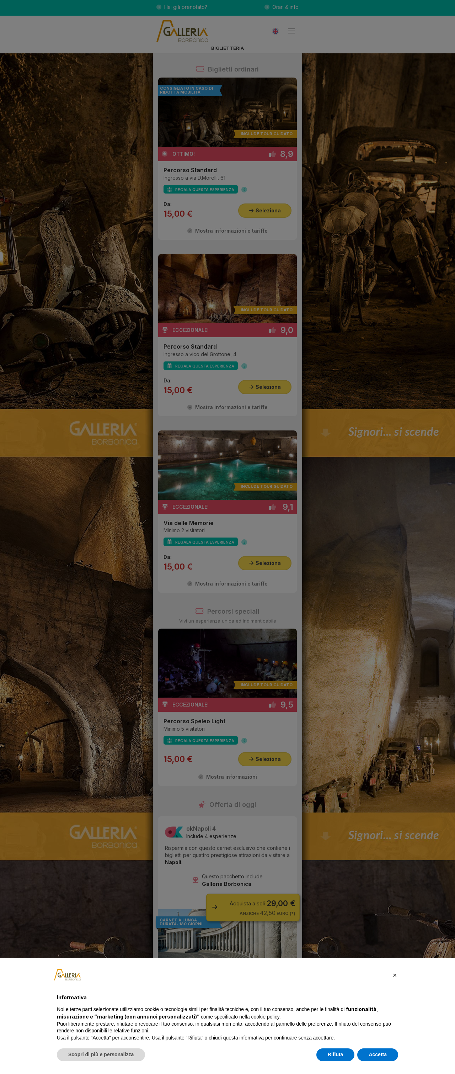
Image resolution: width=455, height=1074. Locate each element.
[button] (394, 974)
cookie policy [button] (265, 1017)
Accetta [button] (378, 1054)
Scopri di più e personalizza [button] (101, 1054)
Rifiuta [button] (335, 1054)
